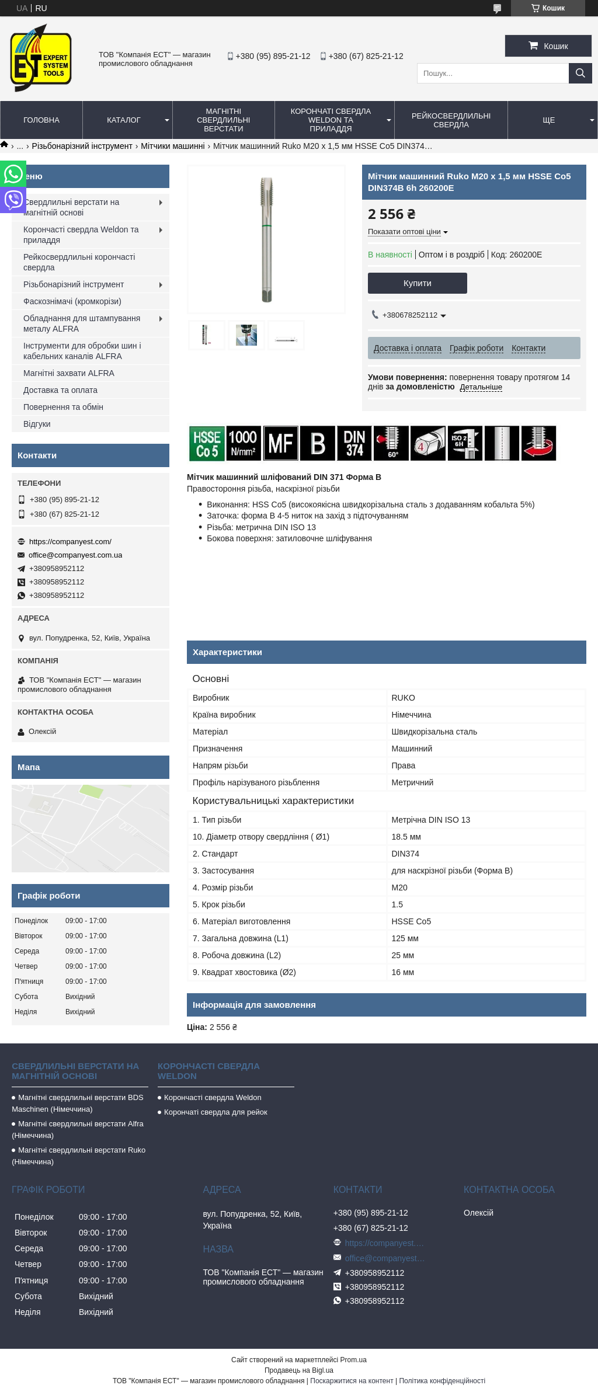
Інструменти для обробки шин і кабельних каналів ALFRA (82, 351)
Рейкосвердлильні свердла (451, 120)
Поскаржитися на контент (351, 1381)
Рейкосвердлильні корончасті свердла (79, 262)
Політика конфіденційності (442, 1381)
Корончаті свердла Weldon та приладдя (331, 120)
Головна (41, 120)
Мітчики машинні (172, 146)
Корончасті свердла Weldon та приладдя (80, 235)
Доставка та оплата (60, 390)
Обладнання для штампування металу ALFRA (81, 323)
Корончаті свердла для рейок (215, 1112)
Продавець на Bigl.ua (299, 1370)
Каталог (123, 120)
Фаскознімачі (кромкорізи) (72, 301)
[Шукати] (580, 73)
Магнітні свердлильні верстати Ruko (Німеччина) (78, 1156)
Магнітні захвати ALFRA (68, 373)
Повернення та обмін (63, 407)
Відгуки (37, 424)
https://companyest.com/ (70, 541)
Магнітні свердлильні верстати (223, 120)
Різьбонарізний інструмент (82, 146)
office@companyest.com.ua (75, 555)
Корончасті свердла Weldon (213, 1097)
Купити (418, 283)
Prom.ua (353, 1360)
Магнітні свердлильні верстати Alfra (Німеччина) (78, 1129)
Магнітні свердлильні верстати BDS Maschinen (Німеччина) (78, 1103)
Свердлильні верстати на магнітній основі (71, 207)
